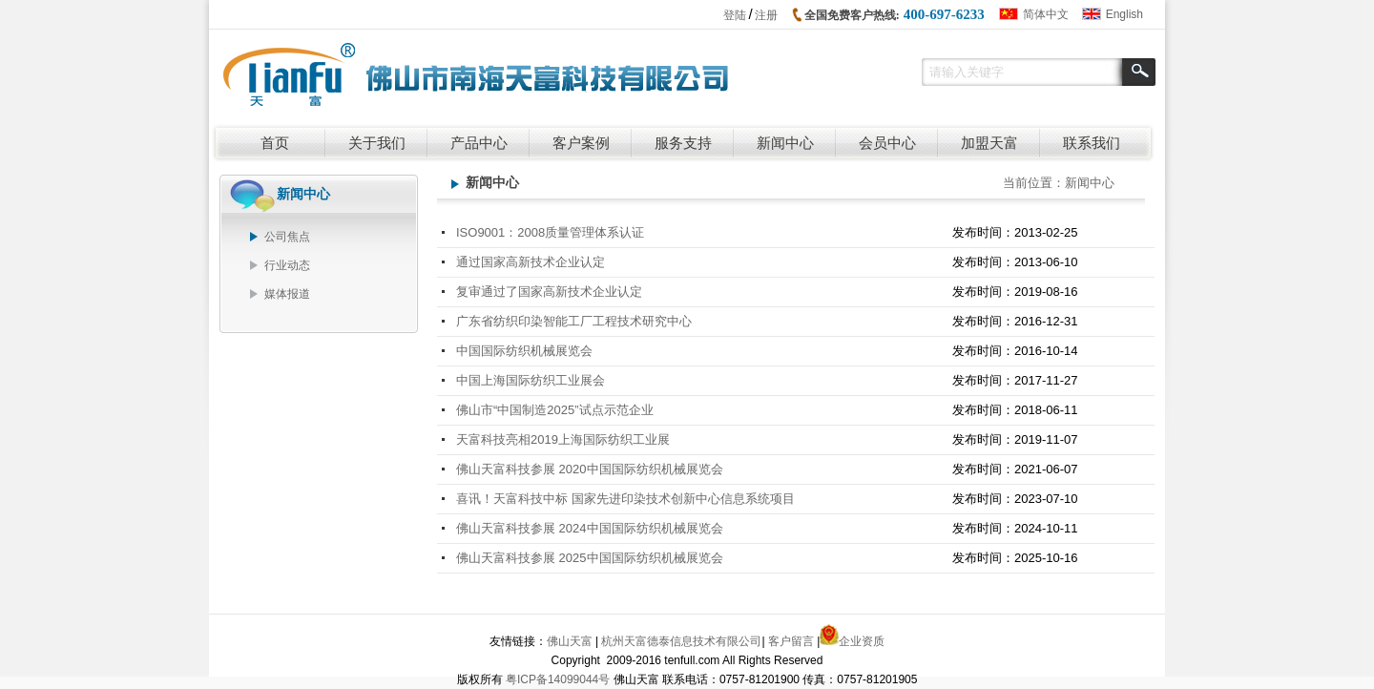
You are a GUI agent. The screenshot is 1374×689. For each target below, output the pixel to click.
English (1124, 14)
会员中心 (887, 143)
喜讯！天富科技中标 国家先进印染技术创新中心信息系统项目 (625, 498)
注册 (766, 15)
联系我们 (1091, 143)
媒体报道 (287, 294)
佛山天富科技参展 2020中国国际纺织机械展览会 (589, 469)
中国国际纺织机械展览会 (524, 351)
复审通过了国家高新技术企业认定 (549, 291)
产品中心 (479, 143)
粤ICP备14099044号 (558, 679)
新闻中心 (785, 143)
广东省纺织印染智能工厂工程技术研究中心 (574, 321)
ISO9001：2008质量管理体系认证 (550, 232)
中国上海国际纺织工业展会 (530, 380)
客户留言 (791, 641)
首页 (274, 143)
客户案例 (581, 143)
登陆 (734, 15)
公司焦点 (287, 236)
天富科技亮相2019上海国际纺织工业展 (563, 439)
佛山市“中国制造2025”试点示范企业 (555, 410)
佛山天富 (570, 641)
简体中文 (1046, 14)
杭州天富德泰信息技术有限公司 (681, 641)
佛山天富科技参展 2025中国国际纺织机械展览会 (589, 558)
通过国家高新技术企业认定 (530, 262)
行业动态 (287, 265)
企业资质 (862, 641)
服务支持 (683, 143)
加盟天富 (989, 143)
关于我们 (377, 143)
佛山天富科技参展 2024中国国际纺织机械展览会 (589, 528)
